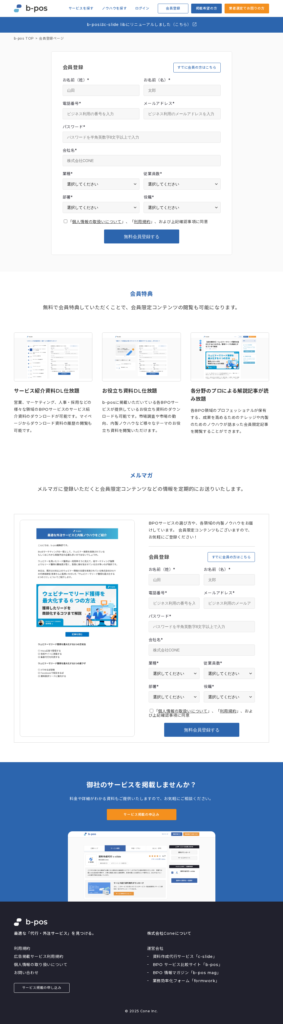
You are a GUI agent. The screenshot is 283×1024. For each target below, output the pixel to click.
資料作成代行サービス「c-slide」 (185, 956)
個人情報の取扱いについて (97, 221)
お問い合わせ (26, 972)
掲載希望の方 (206, 8)
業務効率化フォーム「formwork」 (186, 980)
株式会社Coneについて (169, 933)
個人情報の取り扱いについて (40, 964)
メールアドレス (159, 103)
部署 (68, 197)
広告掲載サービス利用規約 (38, 956)
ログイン (142, 8)
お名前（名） (157, 80)
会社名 (70, 150)
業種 (68, 174)
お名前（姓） (76, 80)
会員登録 (173, 8)
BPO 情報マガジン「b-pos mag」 (187, 972)
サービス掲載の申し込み (41, 988)
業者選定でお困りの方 (247, 8)
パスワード (74, 127)
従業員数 (153, 174)
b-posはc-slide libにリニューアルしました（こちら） (142, 24)
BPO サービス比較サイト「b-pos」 (188, 964)
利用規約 (142, 221)
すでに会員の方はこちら (196, 67)
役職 (149, 197)
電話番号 (72, 103)
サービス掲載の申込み (141, 814)
